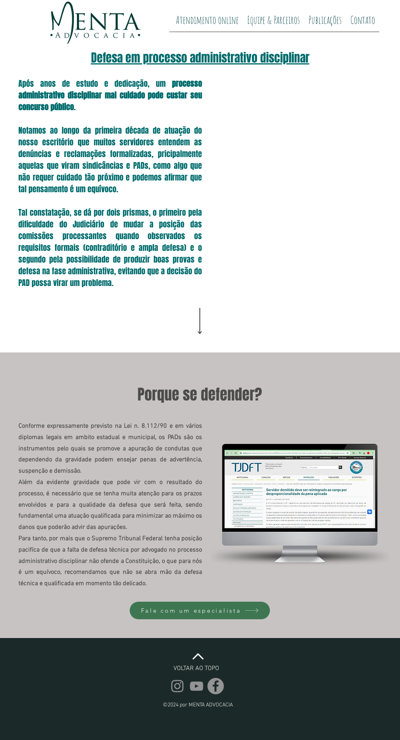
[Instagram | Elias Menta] (177, 686)
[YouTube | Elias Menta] (196, 686)
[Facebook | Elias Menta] (215, 686)
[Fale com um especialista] (200, 610)
